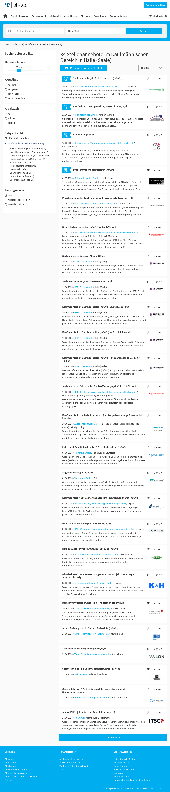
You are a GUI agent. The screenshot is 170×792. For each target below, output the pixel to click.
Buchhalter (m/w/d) (84, 134)
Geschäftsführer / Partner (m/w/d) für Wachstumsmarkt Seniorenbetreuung (93, 690)
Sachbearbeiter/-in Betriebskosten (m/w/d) (97, 78)
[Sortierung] (148, 67)
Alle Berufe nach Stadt (16, 769)
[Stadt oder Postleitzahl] (95, 31)
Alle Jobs (9, 759)
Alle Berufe (10, 765)
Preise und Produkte (69, 762)
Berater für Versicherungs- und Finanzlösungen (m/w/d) (93, 602)
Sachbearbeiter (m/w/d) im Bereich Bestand (87, 281)
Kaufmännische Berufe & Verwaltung (26, 143)
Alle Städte (10, 762)
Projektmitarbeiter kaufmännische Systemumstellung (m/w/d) (97, 197)
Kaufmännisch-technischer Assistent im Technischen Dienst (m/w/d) (100, 497)
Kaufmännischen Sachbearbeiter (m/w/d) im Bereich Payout (96, 332)
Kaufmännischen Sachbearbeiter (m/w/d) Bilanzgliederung (95, 306)
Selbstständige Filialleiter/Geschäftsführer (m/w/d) (91, 668)
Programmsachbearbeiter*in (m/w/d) (94, 169)
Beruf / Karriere (19, 16)
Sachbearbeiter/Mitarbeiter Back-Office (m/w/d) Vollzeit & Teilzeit (99, 386)
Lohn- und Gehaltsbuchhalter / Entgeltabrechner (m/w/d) (94, 447)
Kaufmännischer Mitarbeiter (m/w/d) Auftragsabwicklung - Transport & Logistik (102, 416)
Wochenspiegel (121, 762)
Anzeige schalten (155, 5)
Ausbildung (100, 16)
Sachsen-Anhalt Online (125, 769)
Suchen (144, 31)
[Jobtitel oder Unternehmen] (35, 31)
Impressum (133, 788)
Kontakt (63, 769)
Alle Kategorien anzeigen (17, 138)
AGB (108, 788)
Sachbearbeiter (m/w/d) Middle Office (83, 256)
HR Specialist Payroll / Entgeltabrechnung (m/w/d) (90, 548)
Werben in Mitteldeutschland (73, 765)
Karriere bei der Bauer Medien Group (132, 779)
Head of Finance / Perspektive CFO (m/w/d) (86, 523)
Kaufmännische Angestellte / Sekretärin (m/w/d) (100, 106)
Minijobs (85, 16)
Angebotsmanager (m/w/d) (77, 472)
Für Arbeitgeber (119, 16)
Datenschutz (118, 788)
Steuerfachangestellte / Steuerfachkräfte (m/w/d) (90, 628)
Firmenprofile (39, 16)
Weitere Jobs (112, 737)
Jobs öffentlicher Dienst (64, 16)
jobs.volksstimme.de (124, 776)
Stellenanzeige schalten (71, 759)
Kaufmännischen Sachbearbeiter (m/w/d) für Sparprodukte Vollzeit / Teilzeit (101, 359)
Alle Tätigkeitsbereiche (16, 772)
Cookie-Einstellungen (152, 788)
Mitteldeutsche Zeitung (125, 759)
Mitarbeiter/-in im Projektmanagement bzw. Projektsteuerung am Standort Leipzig (99, 576)
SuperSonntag (121, 765)
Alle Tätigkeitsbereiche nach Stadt (21, 776)
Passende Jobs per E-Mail (83, 68)
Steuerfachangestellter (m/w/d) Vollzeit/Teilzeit (89, 227)
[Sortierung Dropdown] (161, 67)
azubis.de (118, 772)
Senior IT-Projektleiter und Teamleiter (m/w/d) (88, 712)
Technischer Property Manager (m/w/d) (84, 648)
